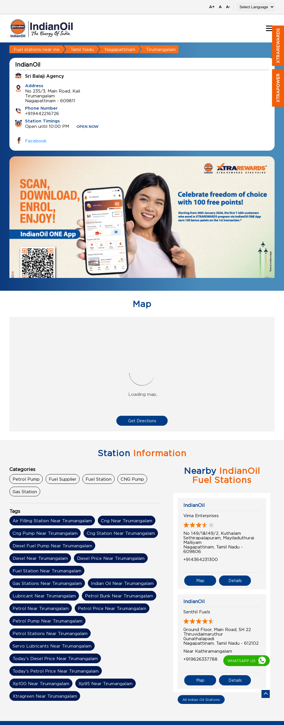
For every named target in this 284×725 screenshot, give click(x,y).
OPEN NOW (87, 127)
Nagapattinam (120, 49)
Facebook (35, 140)
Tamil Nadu (82, 49)
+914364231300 (200, 559)
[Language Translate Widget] (256, 7)
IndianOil (194, 505)
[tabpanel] (142, 227)
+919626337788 (200, 659)
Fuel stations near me (37, 49)
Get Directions (142, 421)
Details (235, 580)
